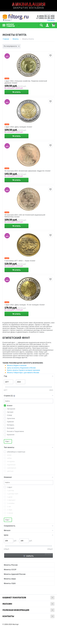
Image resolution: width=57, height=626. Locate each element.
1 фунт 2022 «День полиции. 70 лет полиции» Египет (25, 305)
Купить (18, 92)
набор (9, 458)
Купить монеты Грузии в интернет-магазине (23, 370)
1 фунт (9, 487)
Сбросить (50, 554)
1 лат (9, 506)
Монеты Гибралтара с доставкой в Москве (23, 372)
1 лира (9, 510)
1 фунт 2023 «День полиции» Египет (18, 127)
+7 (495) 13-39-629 (45, 18)
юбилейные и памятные (16, 452)
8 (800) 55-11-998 (45, 16)
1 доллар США (12, 494)
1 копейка (10, 503)
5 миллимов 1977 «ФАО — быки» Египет (20, 261)
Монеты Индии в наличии (16, 365)
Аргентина (11, 418)
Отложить (50, 55)
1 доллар (10, 490)
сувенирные (11, 468)
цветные (10, 471)
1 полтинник (11, 516)
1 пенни (10, 513)
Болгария (10, 428)
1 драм (9, 497)
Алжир (9, 415)
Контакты (50, 20)
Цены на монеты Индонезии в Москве (21, 368)
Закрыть (28, 556)
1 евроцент (11, 500)
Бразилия (10, 435)
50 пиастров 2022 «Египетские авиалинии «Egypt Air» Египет (28, 171)
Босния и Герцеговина (15, 431)
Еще (7, 441)
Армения (10, 422)
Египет (9, 405)
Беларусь (10, 425)
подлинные (11, 465)
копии (9, 455)
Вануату (10, 438)
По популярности (11, 46)
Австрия (10, 412)
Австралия (11, 409)
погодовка (11, 461)
